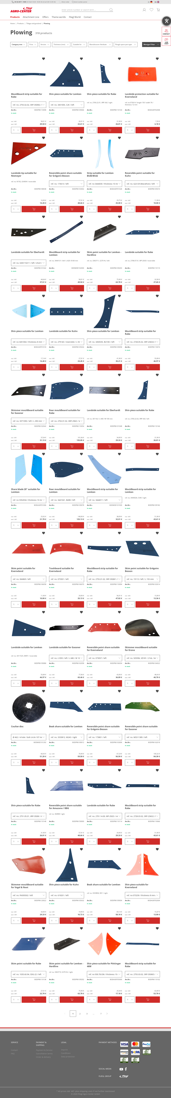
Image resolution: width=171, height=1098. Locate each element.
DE (149, 2)
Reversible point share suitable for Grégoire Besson (65, 174)
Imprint (64, 1049)
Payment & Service (44, 1050)
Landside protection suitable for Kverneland (142, 95)
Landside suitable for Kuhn (63, 331)
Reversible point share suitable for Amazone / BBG (65, 807)
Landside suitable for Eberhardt (27, 252)
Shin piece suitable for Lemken (65, 94)
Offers (45, 17)
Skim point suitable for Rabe (26, 963)
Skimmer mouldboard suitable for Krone (141, 649)
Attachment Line (31, 17)
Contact (88, 17)
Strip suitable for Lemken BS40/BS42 (100, 174)
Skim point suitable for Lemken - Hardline (104, 253)
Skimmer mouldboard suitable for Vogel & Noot (27, 886)
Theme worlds (59, 17)
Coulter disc (17, 726)
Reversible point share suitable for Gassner (141, 728)
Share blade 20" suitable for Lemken (25, 490)
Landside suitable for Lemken (26, 647)
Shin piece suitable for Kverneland (136, 886)
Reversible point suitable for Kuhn (140, 174)
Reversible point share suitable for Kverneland (103, 649)
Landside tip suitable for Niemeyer (24, 174)
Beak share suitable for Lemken (65, 726)
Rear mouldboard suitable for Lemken (64, 490)
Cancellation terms (44, 1053)
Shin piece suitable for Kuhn (64, 884)
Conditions (66, 1053)
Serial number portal (80, 2)
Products (15, 17)
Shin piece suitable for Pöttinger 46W (104, 965)
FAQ (13, 1053)
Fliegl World (75, 17)
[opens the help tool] (166, 21)
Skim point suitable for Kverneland (23, 570)
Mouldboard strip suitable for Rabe (26, 95)
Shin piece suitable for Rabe (101, 94)
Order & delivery (43, 1057)
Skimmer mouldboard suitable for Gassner (27, 411)
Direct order (65, 2)
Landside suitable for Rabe (139, 252)
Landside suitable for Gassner (64, 647)
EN (155, 2)
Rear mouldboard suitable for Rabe (64, 411)
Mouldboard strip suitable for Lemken (64, 253)
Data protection (68, 1056)
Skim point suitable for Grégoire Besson (142, 570)
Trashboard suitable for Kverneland (61, 570)
